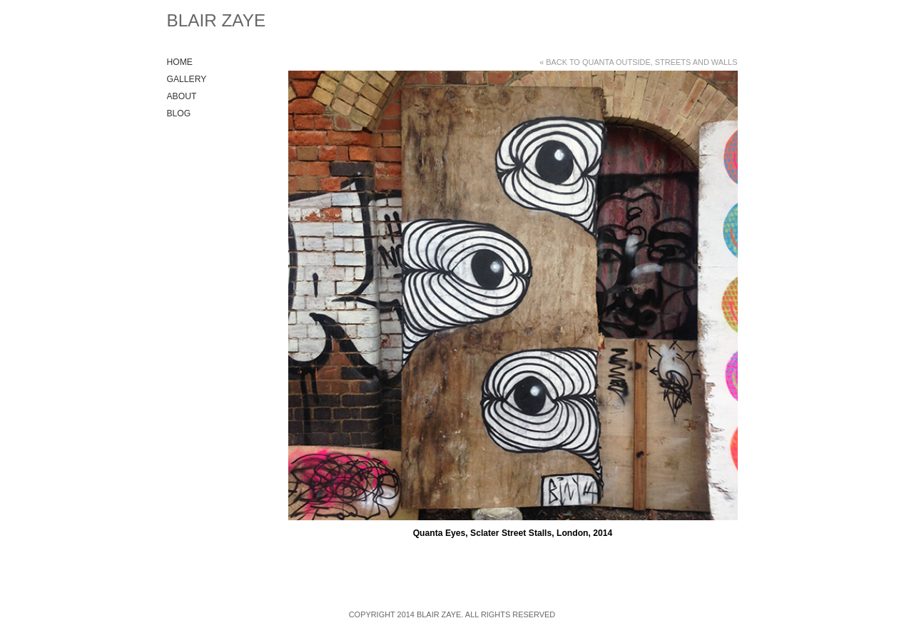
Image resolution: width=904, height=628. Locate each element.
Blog (179, 113)
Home (180, 62)
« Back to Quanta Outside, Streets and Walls (638, 62)
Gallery (187, 79)
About (182, 96)
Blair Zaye (216, 20)
